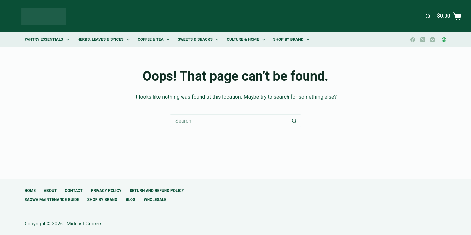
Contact (73, 190)
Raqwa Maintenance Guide (52, 199)
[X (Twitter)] (422, 39)
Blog (130, 199)
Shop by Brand (292, 40)
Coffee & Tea (155, 40)
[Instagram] (432, 39)
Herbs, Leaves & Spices (104, 40)
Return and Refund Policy (157, 190)
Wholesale (155, 199)
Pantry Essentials (48, 40)
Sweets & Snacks (199, 40)
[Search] (428, 16)
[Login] (444, 39)
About (50, 190)
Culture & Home (247, 40)
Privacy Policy (106, 190)
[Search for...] (229, 120)
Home (30, 190)
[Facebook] (412, 39)
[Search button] (294, 120)
